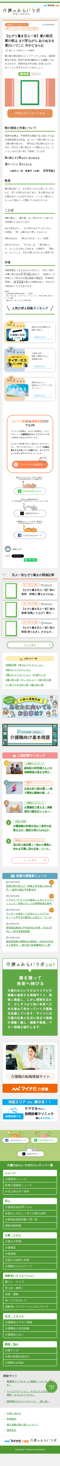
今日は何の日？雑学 (18, 1199)
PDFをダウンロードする (30, 113)
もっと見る (30, 645)
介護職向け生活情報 (18, 1339)
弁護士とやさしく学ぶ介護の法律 (26, 1221)
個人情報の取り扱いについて (23, 1436)
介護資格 (10, 1263)
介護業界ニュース (16, 1186)
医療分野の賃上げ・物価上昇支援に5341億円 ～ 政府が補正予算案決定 (29, 894)
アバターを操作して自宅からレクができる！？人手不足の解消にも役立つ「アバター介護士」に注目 (29, 922)
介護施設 (10, 1256)
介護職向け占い (15, 1345)
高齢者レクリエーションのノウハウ (38, 789)
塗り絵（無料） (15, 1297)
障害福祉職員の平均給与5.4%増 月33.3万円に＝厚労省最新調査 (29, 936)
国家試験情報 (13, 1234)
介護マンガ (12, 1361)
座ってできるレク (16, 1310)
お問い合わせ (14, 1425)
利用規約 (12, 1431)
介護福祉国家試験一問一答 (22, 1228)
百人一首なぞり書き (31, 29)
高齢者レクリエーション (16, 24)
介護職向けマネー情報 (19, 1332)
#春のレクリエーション (19, 670)
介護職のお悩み (15, 1373)
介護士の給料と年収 (18, 1269)
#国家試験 (11, 665)
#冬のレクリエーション (32, 665)
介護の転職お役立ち (18, 1367)
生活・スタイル (15, 1326)
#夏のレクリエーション (19, 675)
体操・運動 (12, 1304)
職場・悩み (12, 1355)
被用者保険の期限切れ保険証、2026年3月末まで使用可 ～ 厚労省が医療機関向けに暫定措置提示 (30, 951)
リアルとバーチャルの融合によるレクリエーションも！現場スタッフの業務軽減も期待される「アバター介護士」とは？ (29, 908)
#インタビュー (29, 680)
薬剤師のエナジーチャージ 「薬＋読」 (30, 1413)
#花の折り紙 (13, 685)
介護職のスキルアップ (35, 769)
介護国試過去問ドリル (19, 1215)
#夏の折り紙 (13, 680)
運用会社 (12, 1442)
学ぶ (8, 1209)
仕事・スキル (13, 1244)
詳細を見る (39, 337)
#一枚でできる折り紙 (33, 685)
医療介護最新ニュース (19, 1193)
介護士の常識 (20, 827)
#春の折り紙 (13, 690)
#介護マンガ (41, 675)
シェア (7, 555)
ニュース (10, 1180)
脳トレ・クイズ (13, 29)
